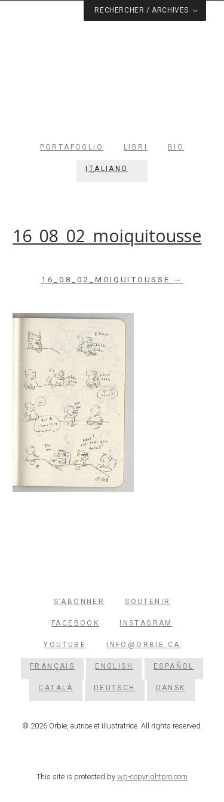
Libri (136, 147)
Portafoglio (71, 147)
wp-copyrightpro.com (152, 776)
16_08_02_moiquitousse (107, 235)
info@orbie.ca (143, 645)
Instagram (146, 623)
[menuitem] (111, 168)
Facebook (75, 623)
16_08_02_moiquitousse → (112, 279)
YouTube (65, 645)
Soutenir (147, 601)
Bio (176, 147)
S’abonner (79, 601)
